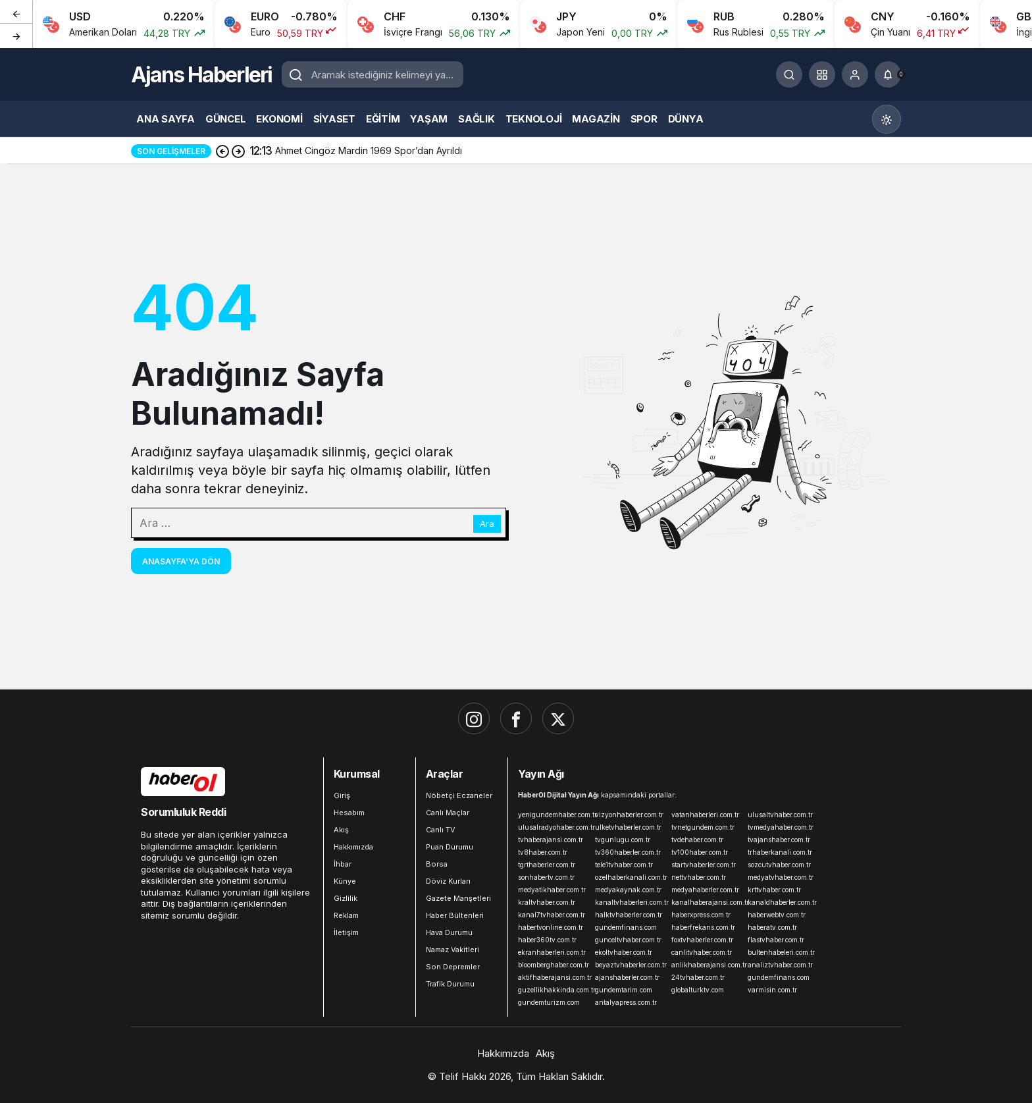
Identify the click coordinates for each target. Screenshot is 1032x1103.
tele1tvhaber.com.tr (624, 865)
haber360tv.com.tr (547, 940)
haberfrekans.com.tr (703, 927)
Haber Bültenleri (455, 915)
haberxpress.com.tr (701, 915)
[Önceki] (16, 12)
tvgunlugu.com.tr (622, 840)
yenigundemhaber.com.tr (553, 815)
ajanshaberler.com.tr (627, 977)
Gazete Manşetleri (458, 898)
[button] (822, 74)
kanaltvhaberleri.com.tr (630, 902)
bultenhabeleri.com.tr (781, 952)
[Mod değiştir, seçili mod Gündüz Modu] (886, 119)
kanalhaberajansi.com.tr (706, 902)
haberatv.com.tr (772, 927)
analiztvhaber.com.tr (780, 965)
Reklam (346, 915)
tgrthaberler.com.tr (546, 865)
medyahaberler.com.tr (705, 890)
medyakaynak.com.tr (628, 890)
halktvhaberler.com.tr (628, 915)
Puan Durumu (449, 846)
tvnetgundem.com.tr (703, 827)
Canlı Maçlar (447, 812)
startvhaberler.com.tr (703, 865)
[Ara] (789, 74)
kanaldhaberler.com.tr (782, 902)
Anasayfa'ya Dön (181, 561)
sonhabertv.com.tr (546, 877)
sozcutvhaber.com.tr (779, 865)
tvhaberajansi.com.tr (550, 840)
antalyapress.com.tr (626, 1002)
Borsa (437, 864)
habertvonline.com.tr (550, 927)
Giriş (342, 795)
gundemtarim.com (623, 990)
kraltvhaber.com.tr (546, 902)
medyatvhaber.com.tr (780, 877)
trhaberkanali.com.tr (780, 852)
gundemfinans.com (626, 927)
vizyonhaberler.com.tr (629, 815)
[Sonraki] (16, 35)
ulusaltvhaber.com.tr (780, 815)
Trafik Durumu (450, 983)
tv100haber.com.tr (699, 852)
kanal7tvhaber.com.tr (551, 915)
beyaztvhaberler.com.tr (630, 965)
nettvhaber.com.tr (698, 877)
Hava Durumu (449, 932)
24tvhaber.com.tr (698, 977)
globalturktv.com (697, 990)
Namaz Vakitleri (452, 949)
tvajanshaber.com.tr (779, 840)
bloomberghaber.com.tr (553, 965)
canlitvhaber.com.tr (701, 952)
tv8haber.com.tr (542, 852)
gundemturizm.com (549, 1002)
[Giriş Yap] (855, 74)
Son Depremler (453, 966)
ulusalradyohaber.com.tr (553, 827)
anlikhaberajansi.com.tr (706, 965)
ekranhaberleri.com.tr (552, 952)
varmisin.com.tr (772, 990)
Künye (345, 881)
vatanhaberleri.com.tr (705, 815)
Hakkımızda (353, 846)
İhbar (342, 864)
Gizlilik (345, 898)
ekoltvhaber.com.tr (623, 952)
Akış (341, 829)
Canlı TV (440, 829)
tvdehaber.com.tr (697, 840)
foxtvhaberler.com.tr (702, 940)
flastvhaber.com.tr (776, 940)
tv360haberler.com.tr (628, 852)
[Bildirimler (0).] (888, 74)
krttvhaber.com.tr (774, 890)
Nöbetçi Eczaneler (459, 795)
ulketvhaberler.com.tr (628, 827)
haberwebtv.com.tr (777, 915)
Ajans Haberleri (201, 75)
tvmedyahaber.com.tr (780, 827)
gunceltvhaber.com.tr (628, 940)
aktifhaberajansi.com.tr (553, 977)
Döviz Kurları (448, 881)
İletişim (346, 932)
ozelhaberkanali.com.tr (630, 877)
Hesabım (349, 812)
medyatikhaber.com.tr (552, 890)
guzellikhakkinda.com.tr (553, 990)
